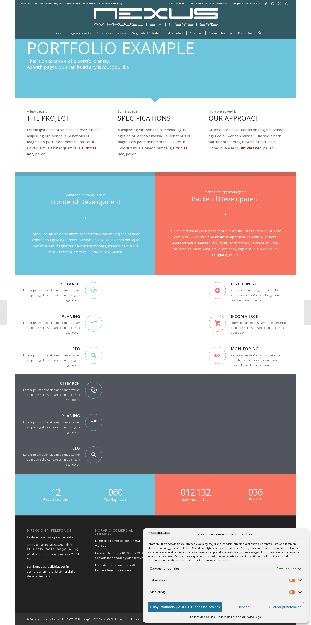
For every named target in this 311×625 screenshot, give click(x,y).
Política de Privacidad (231, 617)
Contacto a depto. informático (208, 3)
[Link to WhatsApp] (286, 3)
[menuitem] (176, 3)
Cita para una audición (246, 3)
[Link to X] (279, 3)
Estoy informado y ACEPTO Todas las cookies (185, 607)
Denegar (244, 607)
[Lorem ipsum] (307, 312)
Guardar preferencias (285, 607)
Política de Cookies (202, 617)
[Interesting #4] (3, 312)
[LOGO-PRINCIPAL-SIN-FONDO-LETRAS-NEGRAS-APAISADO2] (155, 17)
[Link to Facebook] (266, 3)
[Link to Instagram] (272, 3)
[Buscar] (258, 33)
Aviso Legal (254, 617)
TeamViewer (177, 3)
